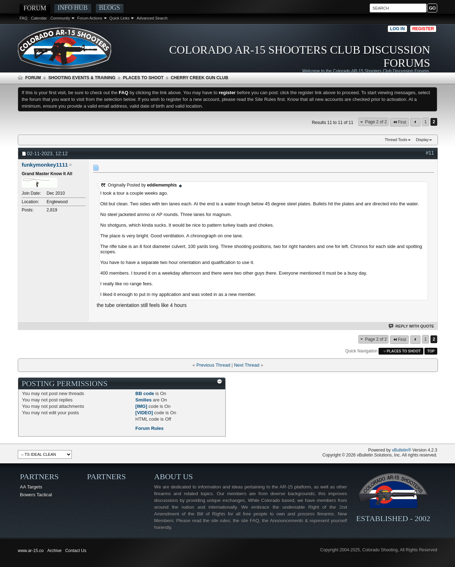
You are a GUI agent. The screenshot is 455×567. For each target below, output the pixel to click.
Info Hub (73, 7)
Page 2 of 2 (376, 121)
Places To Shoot (143, 77)
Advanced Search (151, 18)
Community (60, 18)
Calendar (39, 18)
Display (422, 139)
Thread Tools (396, 139)
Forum (34, 8)
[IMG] (141, 406)
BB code (144, 393)
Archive (54, 550)
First (399, 122)
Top (430, 351)
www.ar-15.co (31, 550)
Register (423, 28)
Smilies (143, 400)
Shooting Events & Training (82, 77)
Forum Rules (149, 428)
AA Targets (31, 487)
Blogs (109, 7)
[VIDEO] (144, 412)
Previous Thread (213, 365)
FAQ (23, 18)
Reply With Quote (411, 326)
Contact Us (75, 550)
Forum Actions (89, 18)
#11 (430, 153)
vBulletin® (401, 450)
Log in (397, 28)
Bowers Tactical (36, 494)
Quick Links (119, 18)
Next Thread (246, 365)
